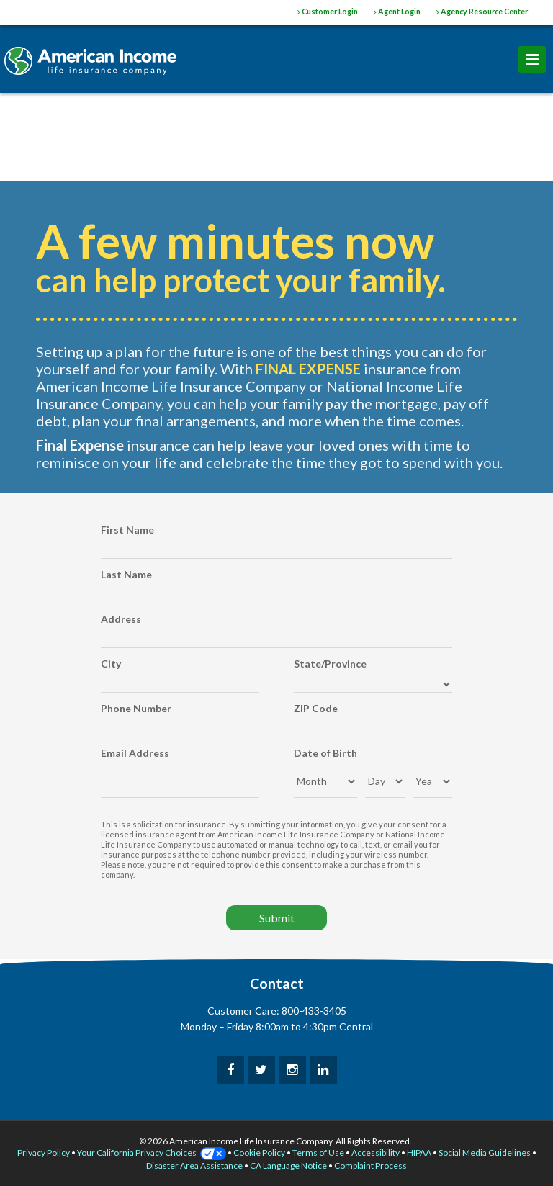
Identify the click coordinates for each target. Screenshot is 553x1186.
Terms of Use (318, 1152)
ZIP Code (316, 708)
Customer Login (327, 11)
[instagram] (292, 1070)
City (111, 663)
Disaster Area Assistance (194, 1165)
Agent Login (397, 11)
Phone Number (136, 708)
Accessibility (375, 1152)
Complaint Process (370, 1165)
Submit (277, 918)
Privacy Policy (43, 1152)
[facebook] (230, 1070)
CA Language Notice (288, 1165)
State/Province (330, 663)
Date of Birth (325, 753)
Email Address (135, 753)
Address (121, 619)
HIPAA (419, 1152)
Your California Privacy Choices (151, 1152)
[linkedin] (323, 1070)
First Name (127, 530)
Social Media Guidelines (485, 1152)
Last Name (126, 574)
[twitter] (261, 1070)
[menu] (532, 59)
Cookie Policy (259, 1152)
